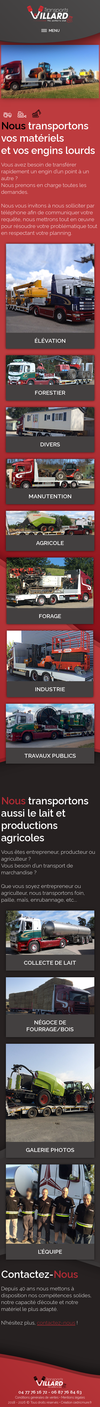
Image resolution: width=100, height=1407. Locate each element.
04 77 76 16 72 (32, 1391)
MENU (54, 30)
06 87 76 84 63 (66, 1391)
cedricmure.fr (82, 1402)
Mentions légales (73, 1397)
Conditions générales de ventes (37, 1397)
